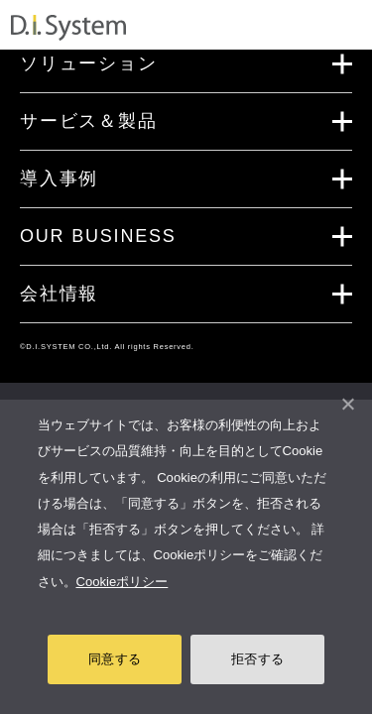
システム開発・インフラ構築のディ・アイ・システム (68, 28)
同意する (114, 659)
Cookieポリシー (122, 581)
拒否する (257, 659)
